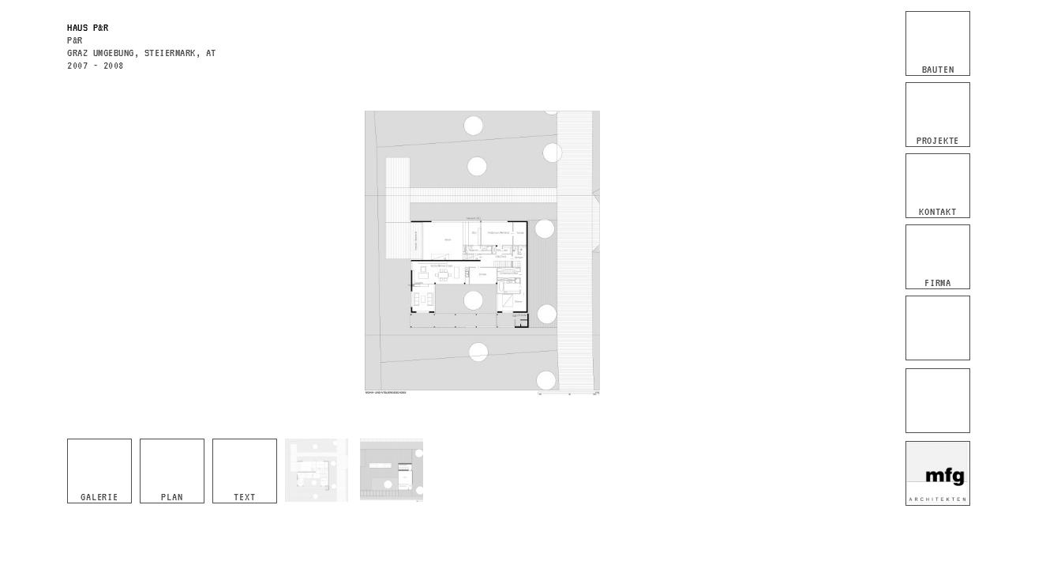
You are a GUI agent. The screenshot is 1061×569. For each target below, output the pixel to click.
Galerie (99, 497)
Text (244, 497)
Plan (171, 497)
